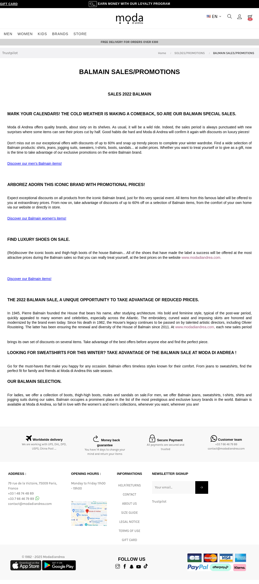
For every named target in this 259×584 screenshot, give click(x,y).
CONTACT (129, 498)
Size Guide (129, 517)
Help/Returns (129, 489)
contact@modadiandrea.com (226, 453)
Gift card (129, 544)
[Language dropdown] (214, 16)
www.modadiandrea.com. (201, 262)
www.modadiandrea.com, (195, 331)
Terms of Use (129, 535)
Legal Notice (129, 526)
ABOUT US (129, 507)
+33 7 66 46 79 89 (226, 448)
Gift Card (9, 4)
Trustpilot (10, 57)
